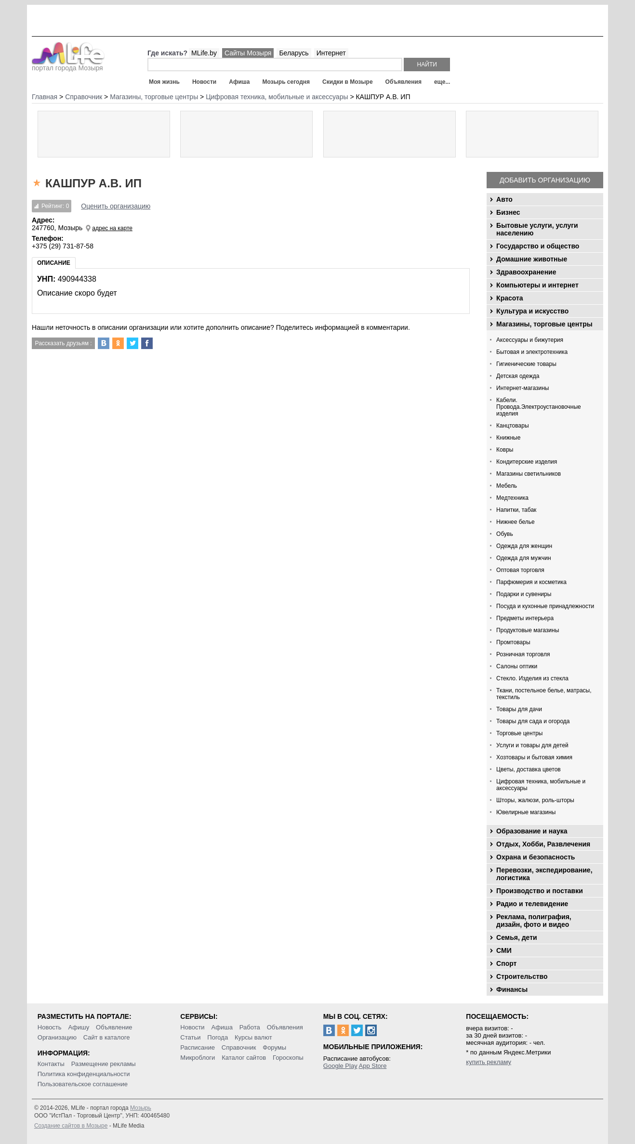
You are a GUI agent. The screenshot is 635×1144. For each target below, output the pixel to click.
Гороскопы (288, 1057)
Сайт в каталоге (106, 1037)
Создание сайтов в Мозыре (70, 1125)
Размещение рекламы (103, 1063)
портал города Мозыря (68, 65)
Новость (50, 1027)
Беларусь (293, 53)
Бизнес (508, 212)
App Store (373, 1065)
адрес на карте (112, 228)
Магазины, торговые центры (544, 324)
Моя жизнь (164, 81)
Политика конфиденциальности (84, 1074)
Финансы (512, 989)
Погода (217, 1037)
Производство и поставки (539, 891)
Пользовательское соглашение (83, 1084)
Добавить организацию (545, 180)
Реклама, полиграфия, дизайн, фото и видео (533, 920)
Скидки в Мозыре (347, 81)
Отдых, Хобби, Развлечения (543, 844)
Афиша (239, 81)
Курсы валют (253, 1037)
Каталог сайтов (244, 1057)
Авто (504, 199)
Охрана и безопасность (535, 857)
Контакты (51, 1063)
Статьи (190, 1037)
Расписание (197, 1047)
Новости (204, 81)
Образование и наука (531, 831)
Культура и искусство (532, 311)
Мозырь (140, 1108)
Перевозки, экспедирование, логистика (544, 874)
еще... (442, 81)
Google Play (340, 1065)
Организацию (57, 1037)
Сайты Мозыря (248, 53)
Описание (53, 263)
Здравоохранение (526, 272)
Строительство (521, 976)
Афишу (79, 1027)
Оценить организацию (115, 206)
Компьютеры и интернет (537, 285)
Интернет (331, 53)
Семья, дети (516, 937)
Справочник (239, 1047)
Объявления (403, 81)
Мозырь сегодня (286, 81)
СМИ (504, 950)
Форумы (274, 1047)
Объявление (114, 1027)
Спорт (506, 963)
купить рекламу (488, 1062)
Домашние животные (531, 259)
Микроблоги (197, 1057)
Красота (509, 298)
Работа (249, 1027)
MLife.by (204, 53)
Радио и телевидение (532, 904)
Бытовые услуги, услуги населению (537, 229)
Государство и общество (537, 246)
